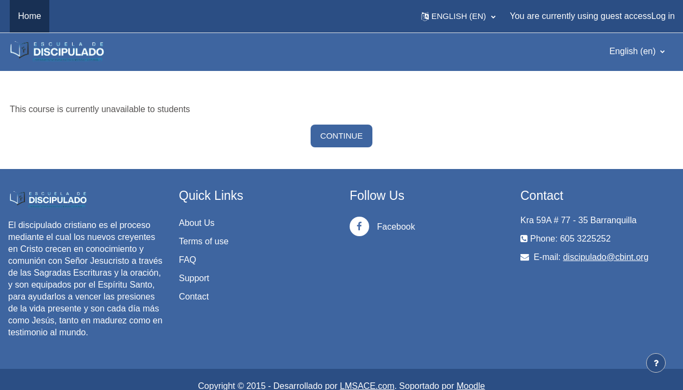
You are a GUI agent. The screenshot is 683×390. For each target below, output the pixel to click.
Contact (194, 296)
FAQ (187, 259)
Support (194, 278)
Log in (663, 16)
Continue (341, 135)
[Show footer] (656, 363)
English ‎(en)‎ (633, 51)
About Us (197, 222)
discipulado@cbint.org (606, 257)
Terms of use (204, 241)
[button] (458, 16)
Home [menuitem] (29, 16)
